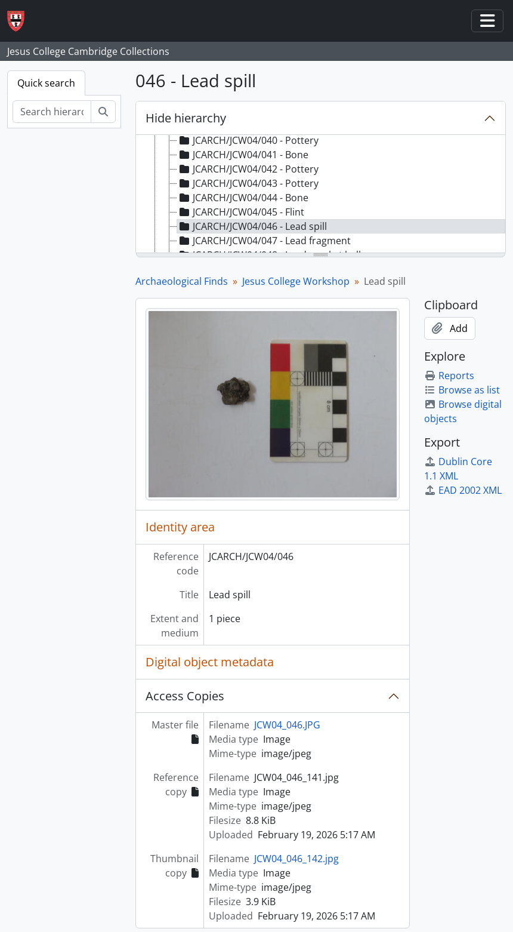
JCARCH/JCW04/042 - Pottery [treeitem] (248, 169)
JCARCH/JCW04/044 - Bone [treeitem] (242, 197)
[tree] (320, 194)
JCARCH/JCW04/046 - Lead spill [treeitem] (252, 226)
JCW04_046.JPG (287, 724)
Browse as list (462, 389)
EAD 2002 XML (463, 490)
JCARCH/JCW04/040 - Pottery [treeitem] (248, 140)
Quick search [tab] (46, 83)
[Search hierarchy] (52, 111)
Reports (449, 375)
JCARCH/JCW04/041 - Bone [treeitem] (242, 154)
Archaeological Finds (181, 281)
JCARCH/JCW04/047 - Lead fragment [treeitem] (264, 240)
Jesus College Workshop (296, 281)
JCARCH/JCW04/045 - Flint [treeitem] (240, 212)
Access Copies (185, 696)
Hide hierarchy (186, 118)
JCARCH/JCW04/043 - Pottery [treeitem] (248, 183)
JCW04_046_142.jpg (296, 858)
